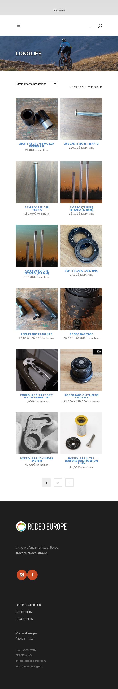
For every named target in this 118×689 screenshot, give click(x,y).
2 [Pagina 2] (58, 482)
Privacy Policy (24, 618)
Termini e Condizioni (28, 604)
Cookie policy (24, 611)
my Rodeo (59, 10)
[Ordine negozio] (36, 84)
